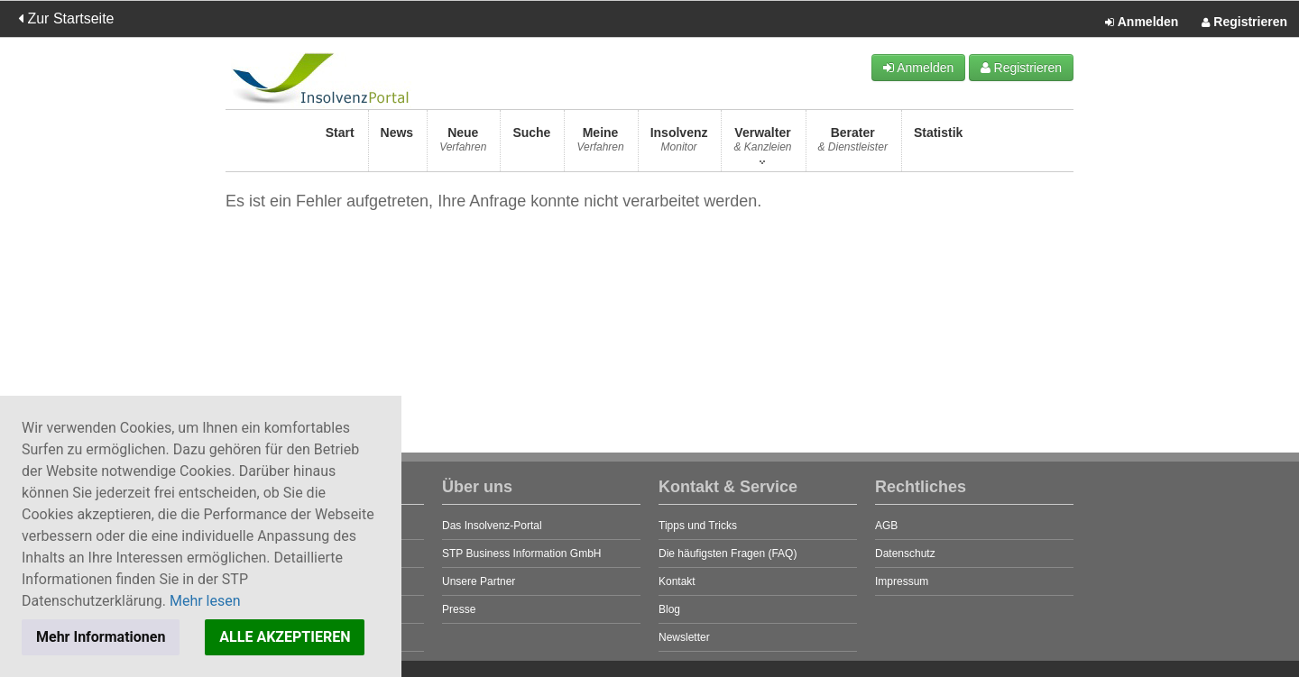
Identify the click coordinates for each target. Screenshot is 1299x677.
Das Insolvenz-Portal (492, 525)
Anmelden (1141, 22)
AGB (886, 525)
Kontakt (677, 581)
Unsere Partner (478, 581)
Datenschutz (905, 553)
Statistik (938, 144)
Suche (531, 144)
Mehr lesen (205, 600)
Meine (599, 144)
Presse (458, 609)
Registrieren (1244, 22)
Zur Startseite (66, 18)
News (397, 144)
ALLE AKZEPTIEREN (284, 636)
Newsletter (684, 637)
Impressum (901, 581)
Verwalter (762, 144)
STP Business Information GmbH (522, 553)
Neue (462, 144)
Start (340, 144)
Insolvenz (679, 144)
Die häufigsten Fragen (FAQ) (728, 553)
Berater (853, 144)
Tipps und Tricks (698, 525)
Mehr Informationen (100, 636)
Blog (669, 609)
